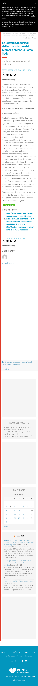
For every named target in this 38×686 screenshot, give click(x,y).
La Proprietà (26, 652)
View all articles (8, 263)
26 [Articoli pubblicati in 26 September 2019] (19, 518)
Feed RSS (20, 536)
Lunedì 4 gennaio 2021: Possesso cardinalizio (18, 581)
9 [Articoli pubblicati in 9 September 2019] (6, 510)
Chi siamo (4, 652)
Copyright (20, 656)
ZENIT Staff (27, 70)
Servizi (34, 652)
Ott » (10, 526)
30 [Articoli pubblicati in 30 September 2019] (6, 522)
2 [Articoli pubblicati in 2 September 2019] (6, 506)
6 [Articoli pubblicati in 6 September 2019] (23, 506)
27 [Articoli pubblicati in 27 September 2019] (23, 518)
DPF (10, 652)
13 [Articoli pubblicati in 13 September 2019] (23, 510)
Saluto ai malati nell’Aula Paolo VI (20, 219)
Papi (3, 72)
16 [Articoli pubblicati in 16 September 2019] (6, 514)
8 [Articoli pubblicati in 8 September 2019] (31, 506)
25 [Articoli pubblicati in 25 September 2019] (15, 518)
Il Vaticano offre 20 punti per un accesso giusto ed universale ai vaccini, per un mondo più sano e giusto (18, 543)
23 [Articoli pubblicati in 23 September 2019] (6, 518)
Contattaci (28, 656)
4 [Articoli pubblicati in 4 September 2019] (14, 506)
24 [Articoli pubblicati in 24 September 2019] (10, 518)
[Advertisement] (19, 346)
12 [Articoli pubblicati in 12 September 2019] (19, 510)
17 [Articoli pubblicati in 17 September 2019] (10, 514)
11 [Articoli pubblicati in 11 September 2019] (15, 510)
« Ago (6, 526)
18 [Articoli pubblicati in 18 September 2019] (15, 514)
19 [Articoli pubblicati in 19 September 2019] (19, 514)
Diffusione (16, 652)
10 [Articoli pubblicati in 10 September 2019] (10, 510)
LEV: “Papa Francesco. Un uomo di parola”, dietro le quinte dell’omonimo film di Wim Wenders (18, 563)
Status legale (10, 656)
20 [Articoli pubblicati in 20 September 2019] (23, 514)
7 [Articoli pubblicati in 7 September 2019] (27, 506)
